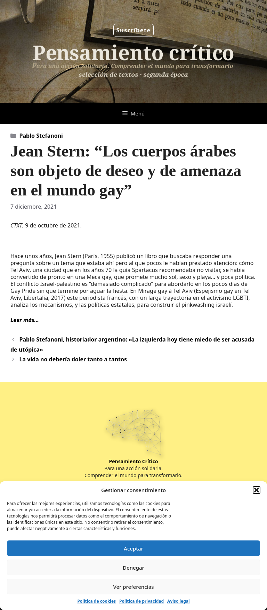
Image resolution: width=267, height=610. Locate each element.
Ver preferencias (133, 586)
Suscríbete (133, 30)
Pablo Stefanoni (41, 135)
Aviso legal (178, 601)
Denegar (133, 567)
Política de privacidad (141, 601)
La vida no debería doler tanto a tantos (73, 359)
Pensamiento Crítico (133, 461)
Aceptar (133, 548)
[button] (256, 490)
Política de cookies (96, 601)
